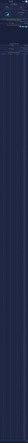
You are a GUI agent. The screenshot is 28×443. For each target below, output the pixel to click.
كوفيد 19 (27, 10)
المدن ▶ (26, 441)
